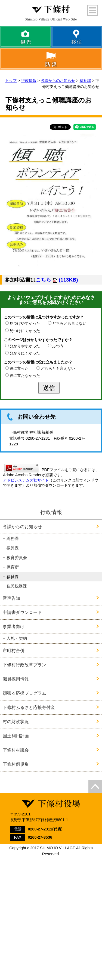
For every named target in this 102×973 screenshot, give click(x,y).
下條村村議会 (16, 749)
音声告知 (11, 598)
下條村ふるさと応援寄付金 (29, 707)
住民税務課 (17, 586)
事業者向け (13, 626)
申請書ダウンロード (22, 612)
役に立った (19, 368)
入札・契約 (17, 638)
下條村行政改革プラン (24, 664)
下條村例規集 (16, 764)
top (95, 786)
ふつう (58, 346)
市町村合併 (13, 650)
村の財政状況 (16, 721)
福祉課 (85, 80)
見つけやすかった (25, 323)
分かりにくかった (25, 353)
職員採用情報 (16, 678)
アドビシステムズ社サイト (26, 480)
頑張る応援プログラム (24, 693)
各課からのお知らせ (58, 80)
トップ (11, 80)
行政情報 (28, 80)
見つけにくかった (25, 331)
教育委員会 (17, 557)
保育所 (13, 567)
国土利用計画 (16, 735)
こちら (57, 280)
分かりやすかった (25, 346)
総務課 (13, 538)
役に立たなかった (25, 375)
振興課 (13, 548)
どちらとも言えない (69, 323)
